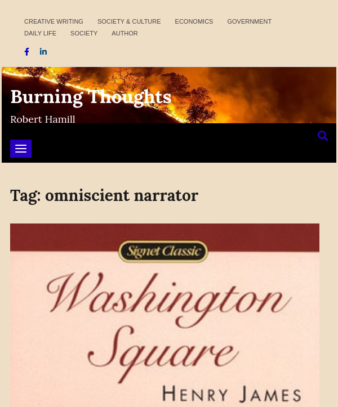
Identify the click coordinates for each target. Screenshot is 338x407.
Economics (194, 21)
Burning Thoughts (91, 96)
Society (83, 33)
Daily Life (40, 33)
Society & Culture (129, 21)
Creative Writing (53, 21)
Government (249, 21)
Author (124, 33)
